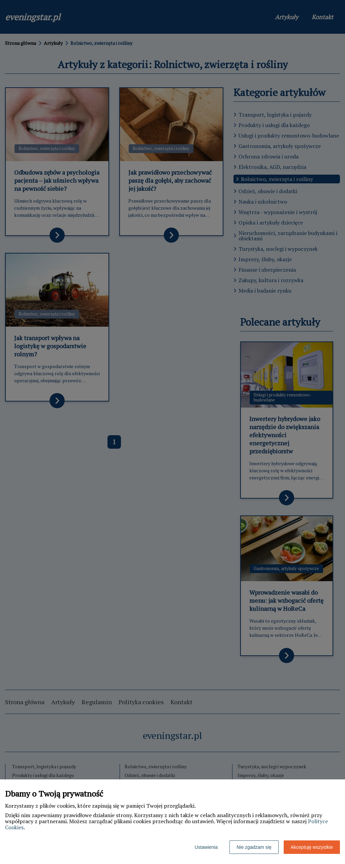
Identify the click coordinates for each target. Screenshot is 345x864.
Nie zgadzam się (254, 847)
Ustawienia (206, 847)
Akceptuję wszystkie (312, 847)
